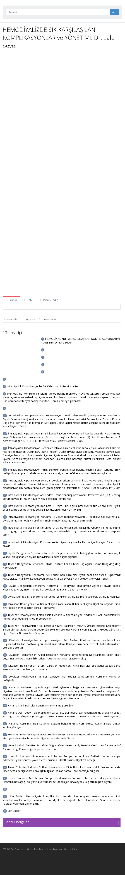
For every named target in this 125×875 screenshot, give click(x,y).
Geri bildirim (70, 849)
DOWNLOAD (48, 300)
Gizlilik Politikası (35, 849)
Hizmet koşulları (53, 849)
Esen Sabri (12, 319)
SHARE (11, 300)
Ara (114, 12)
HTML (28, 300)
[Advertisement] (62, 77)
